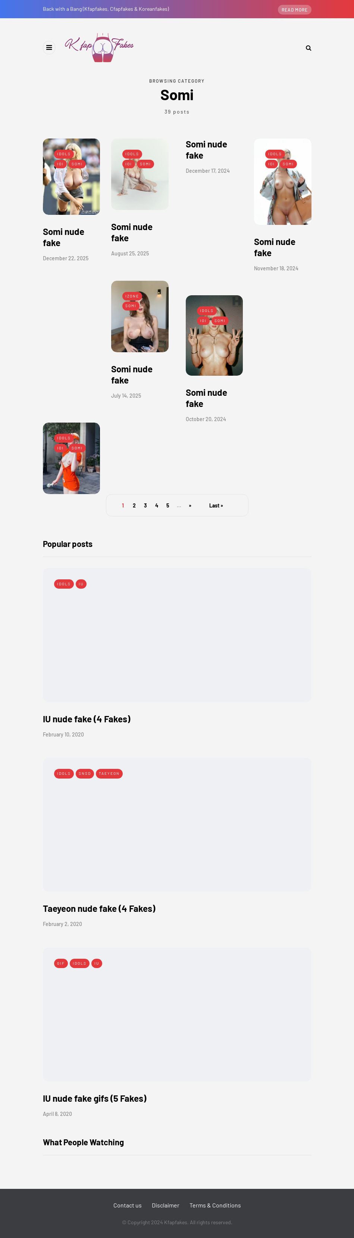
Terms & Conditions (215, 1205)
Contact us (127, 1205)
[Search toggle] (305, 47)
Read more (295, 9)
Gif (61, 963)
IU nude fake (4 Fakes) (86, 718)
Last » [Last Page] (216, 505)
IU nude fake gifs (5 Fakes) (94, 1098)
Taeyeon (109, 773)
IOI (60, 164)
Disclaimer (165, 1205)
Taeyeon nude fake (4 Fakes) (99, 908)
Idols (64, 154)
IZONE (132, 296)
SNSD (85, 773)
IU (81, 584)
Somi (77, 164)
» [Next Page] (190, 505)
